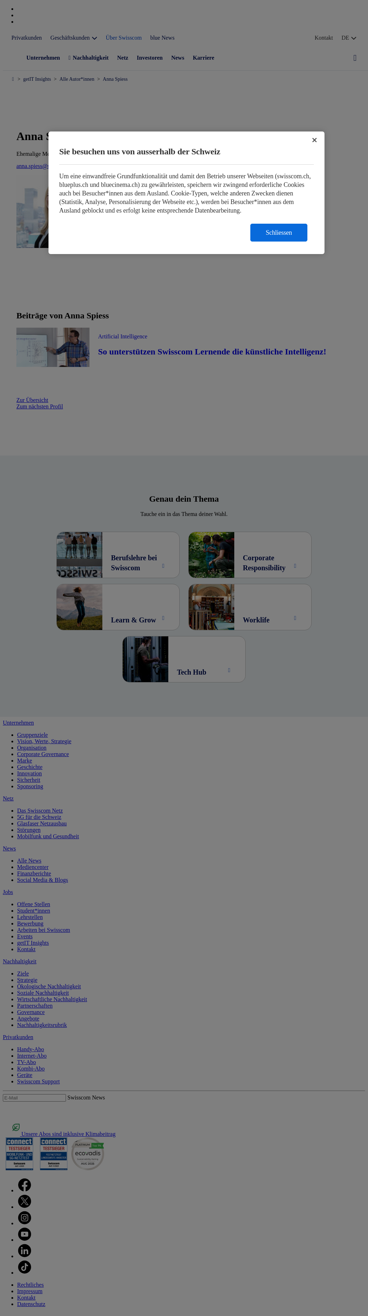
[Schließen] (314, 140)
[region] (186, 192)
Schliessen (279, 232)
